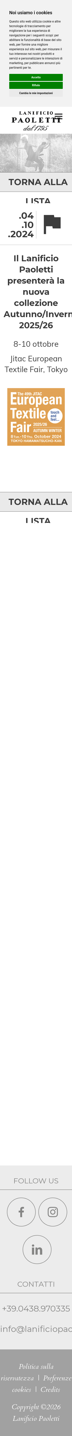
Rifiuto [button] (36, 85)
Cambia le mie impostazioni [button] (36, 93)
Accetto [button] (36, 77)
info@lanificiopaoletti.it (36, 1245)
